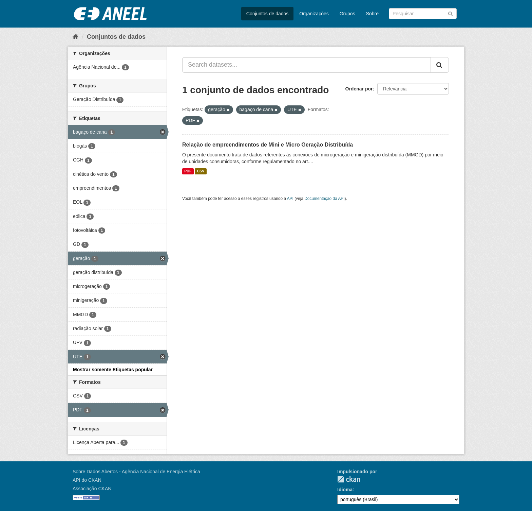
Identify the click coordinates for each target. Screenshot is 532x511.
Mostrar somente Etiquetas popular (113, 369)
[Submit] (450, 13)
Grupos (347, 13)
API (290, 198)
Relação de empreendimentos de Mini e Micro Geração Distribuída (267, 145)
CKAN (348, 479)
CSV (201, 171)
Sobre (372, 13)
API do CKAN (87, 480)
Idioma (345, 489)
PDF (187, 171)
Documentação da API (324, 198)
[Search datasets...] (306, 65)
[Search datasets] (423, 13)
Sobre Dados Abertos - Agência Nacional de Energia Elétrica (136, 471)
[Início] (75, 36)
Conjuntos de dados (267, 13)
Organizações (313, 13)
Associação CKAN (92, 488)
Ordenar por (359, 88)
